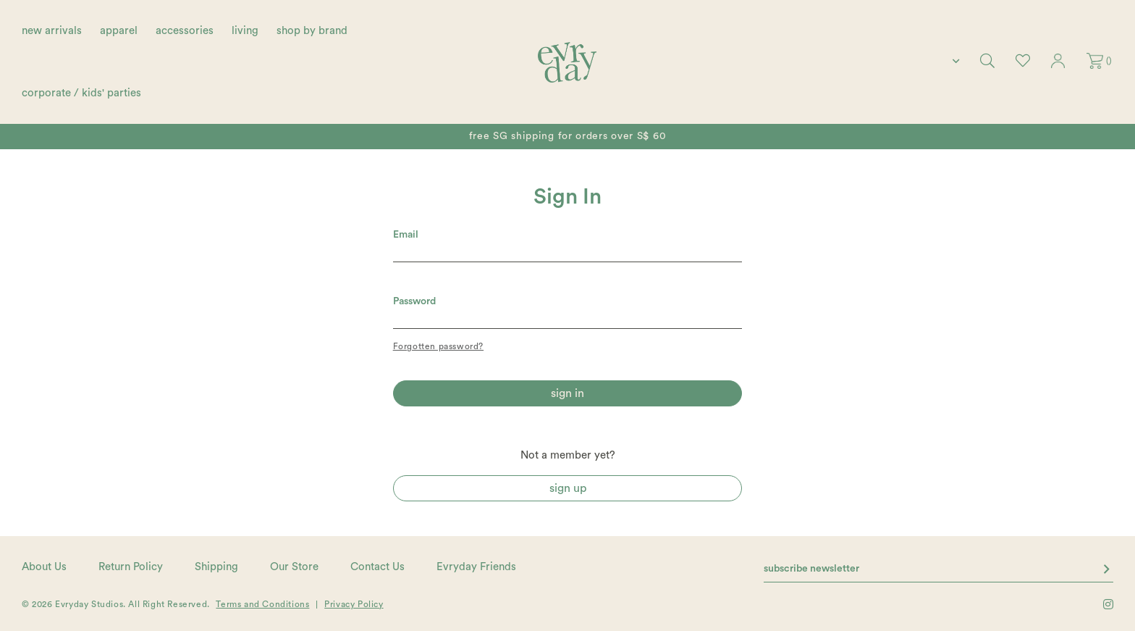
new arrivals (52, 30)
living (245, 30)
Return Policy (130, 566)
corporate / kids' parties (81, 93)
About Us (44, 566)
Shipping (216, 566)
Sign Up (567, 488)
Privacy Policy (353, 604)
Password (414, 301)
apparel (119, 30)
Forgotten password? (438, 346)
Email (405, 235)
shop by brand (312, 30)
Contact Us (377, 566)
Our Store (294, 566)
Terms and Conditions (262, 604)
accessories (185, 30)
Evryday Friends (476, 566)
